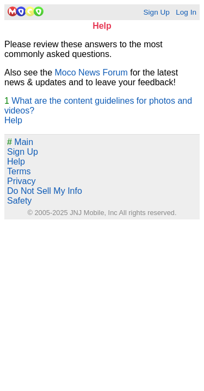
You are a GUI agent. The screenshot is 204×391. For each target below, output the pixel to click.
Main (20, 142)
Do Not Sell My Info (44, 190)
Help (13, 120)
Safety (19, 200)
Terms (19, 171)
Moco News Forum (91, 72)
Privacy (21, 181)
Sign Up (156, 12)
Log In (186, 12)
